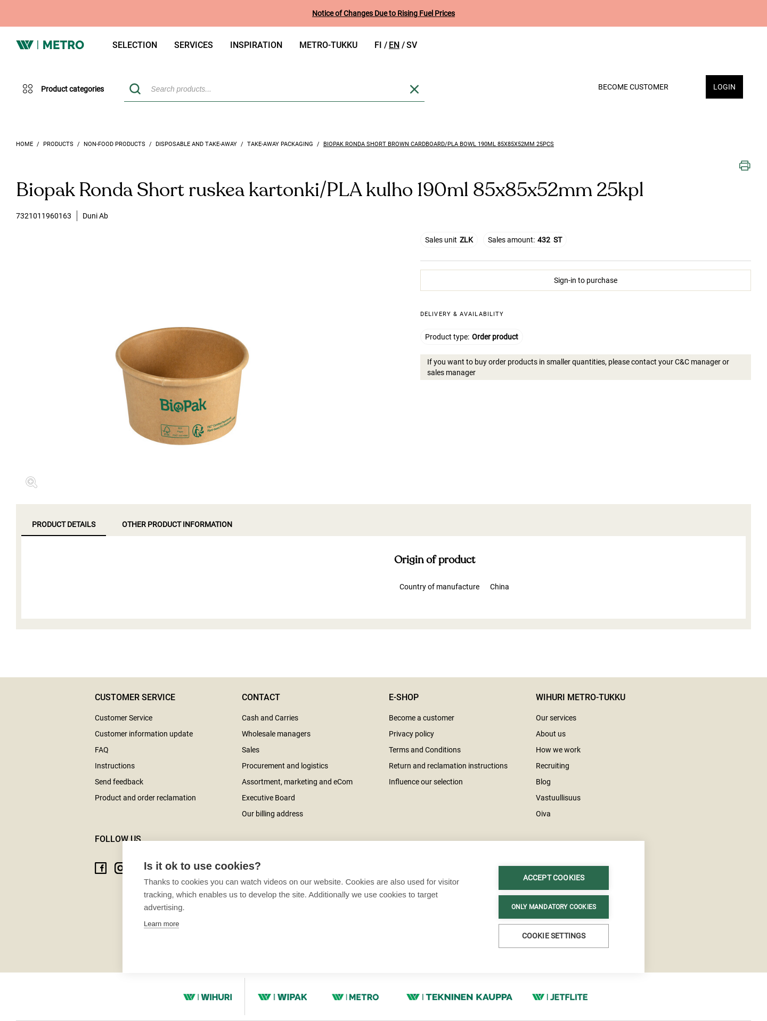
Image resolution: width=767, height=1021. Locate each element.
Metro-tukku (328, 45)
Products (58, 144)
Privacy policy (411, 734)
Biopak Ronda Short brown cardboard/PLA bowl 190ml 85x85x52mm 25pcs (438, 144)
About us (551, 734)
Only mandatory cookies (204, 907)
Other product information (177, 524)
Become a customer (421, 718)
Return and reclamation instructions (448, 765)
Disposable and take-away (196, 144)
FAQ (102, 750)
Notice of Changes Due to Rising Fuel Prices (383, 13)
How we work (558, 750)
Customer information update (144, 734)
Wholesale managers (276, 734)
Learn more (161, 854)
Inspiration (256, 45)
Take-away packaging (280, 144)
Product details (63, 524)
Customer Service (123, 718)
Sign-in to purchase (585, 280)
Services (193, 45)
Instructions (115, 765)
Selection (134, 45)
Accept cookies (204, 878)
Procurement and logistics (285, 765)
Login (724, 87)
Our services (556, 718)
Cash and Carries (270, 718)
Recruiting (552, 765)
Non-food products (114, 144)
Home (24, 144)
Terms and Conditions (425, 750)
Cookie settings (204, 935)
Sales (250, 750)
